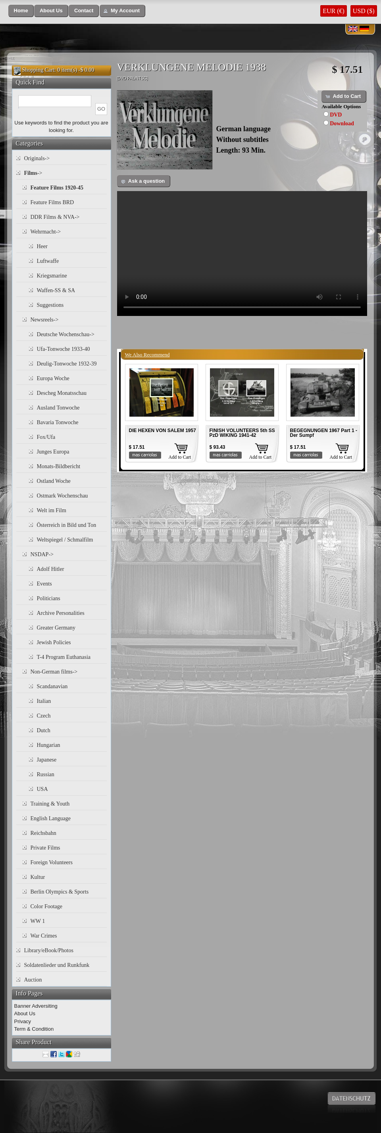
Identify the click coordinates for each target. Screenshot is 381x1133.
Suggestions (50, 305)
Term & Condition (34, 1029)
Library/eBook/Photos (48, 950)
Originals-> (37, 158)
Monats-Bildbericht (59, 466)
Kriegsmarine (52, 276)
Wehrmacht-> (46, 232)
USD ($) (364, 11)
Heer (42, 246)
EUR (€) (333, 11)
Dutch (43, 730)
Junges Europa (53, 452)
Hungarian (48, 745)
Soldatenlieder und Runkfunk (57, 965)
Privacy (22, 1021)
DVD (336, 115)
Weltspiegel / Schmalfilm (65, 540)
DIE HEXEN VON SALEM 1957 (162, 430)
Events (44, 584)
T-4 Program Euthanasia (64, 657)
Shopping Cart (38, 70)
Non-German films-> (54, 672)
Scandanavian (52, 686)
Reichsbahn (43, 833)
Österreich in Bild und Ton (66, 525)
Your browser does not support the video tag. (242, 253)
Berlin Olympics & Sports (60, 892)
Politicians (48, 598)
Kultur (38, 877)
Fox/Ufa (46, 437)
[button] (21, 11)
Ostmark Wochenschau (62, 496)
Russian (45, 774)
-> (33, 173)
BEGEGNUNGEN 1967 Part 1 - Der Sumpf (323, 433)
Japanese (47, 760)
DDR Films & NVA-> (55, 217)
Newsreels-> (45, 320)
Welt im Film (51, 510)
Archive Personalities (61, 613)
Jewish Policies (54, 642)
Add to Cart (180, 457)
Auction (33, 980)
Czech (44, 716)
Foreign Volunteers (52, 862)
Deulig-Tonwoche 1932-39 (67, 364)
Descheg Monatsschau (62, 393)
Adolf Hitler (50, 569)
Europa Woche (53, 378)
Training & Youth (50, 804)
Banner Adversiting (36, 1006)
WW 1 (38, 921)
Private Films (45, 848)
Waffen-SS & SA (56, 290)
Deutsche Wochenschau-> (65, 334)
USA (42, 789)
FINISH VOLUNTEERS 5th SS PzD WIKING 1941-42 (242, 433)
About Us (24, 1013)
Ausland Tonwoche (58, 408)
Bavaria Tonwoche (58, 422)
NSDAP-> (42, 554)
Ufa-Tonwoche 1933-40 (63, 349)
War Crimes (44, 936)
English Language (51, 818)
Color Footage (47, 906)
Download (342, 123)
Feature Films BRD (52, 202)
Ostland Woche (54, 481)
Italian (44, 701)
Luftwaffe (48, 261)
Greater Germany (56, 628)
